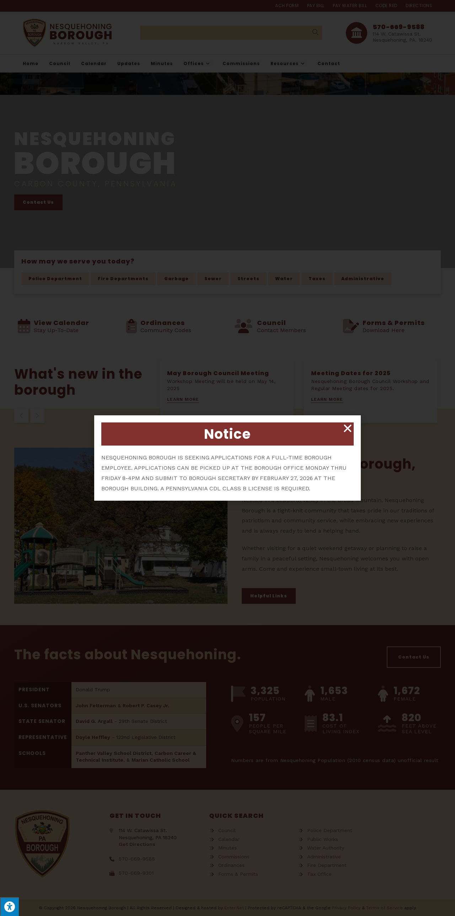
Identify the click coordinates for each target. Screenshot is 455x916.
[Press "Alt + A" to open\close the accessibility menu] (9, 906)
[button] (347, 428)
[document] (227, 458)
